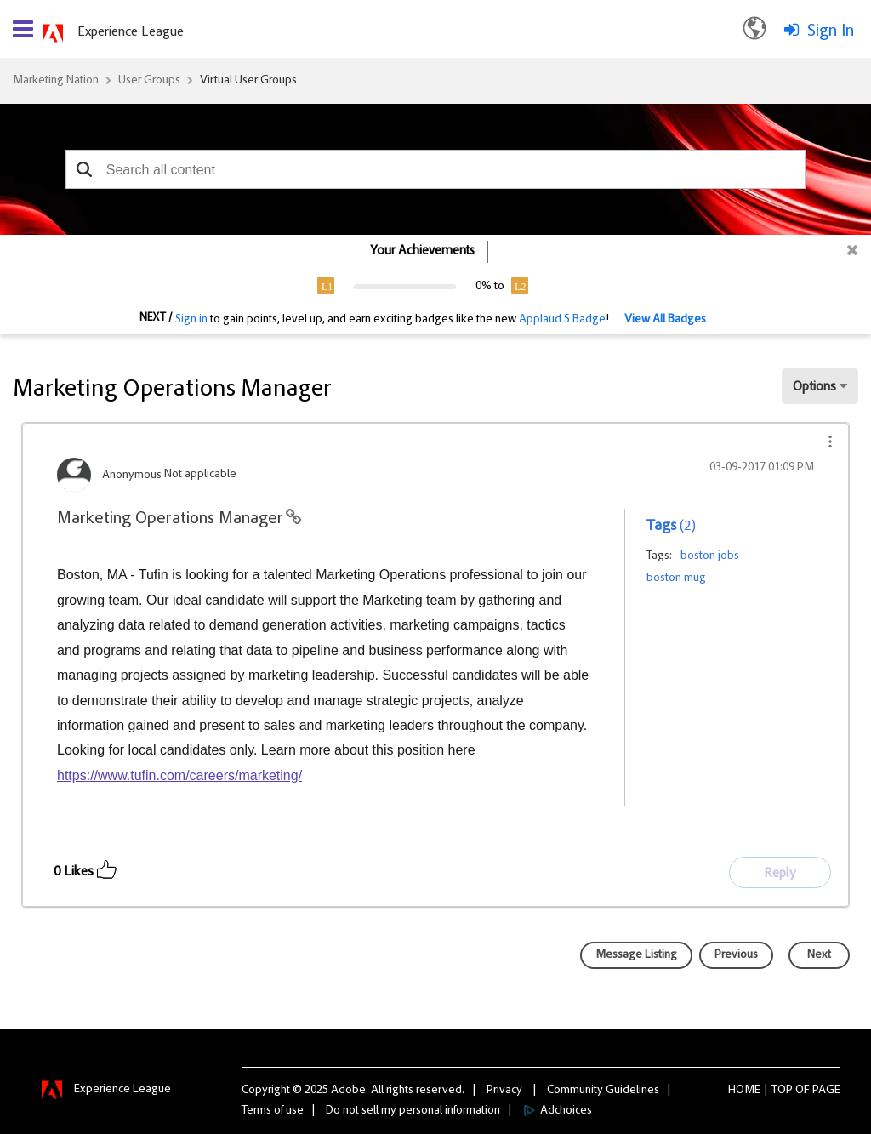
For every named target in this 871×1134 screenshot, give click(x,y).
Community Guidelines (603, 1091)
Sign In (830, 31)
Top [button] (782, 1091)
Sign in (191, 320)
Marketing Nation (56, 81)
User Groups (149, 81)
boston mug (676, 578)
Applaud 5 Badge (562, 320)
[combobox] (435, 169)
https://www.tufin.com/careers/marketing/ (179, 775)
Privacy (504, 1091)
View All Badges (665, 320)
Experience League (130, 32)
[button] (84, 169)
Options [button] (814, 387)
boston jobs (709, 556)
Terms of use (273, 1111)
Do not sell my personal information (413, 1111)
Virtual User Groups (248, 81)
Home (744, 1091)
